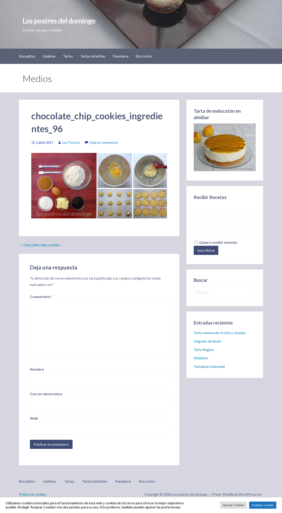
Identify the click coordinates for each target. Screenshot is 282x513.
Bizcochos (144, 56)
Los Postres (71, 142)
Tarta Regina (204, 349)
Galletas (49, 56)
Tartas (68, 56)
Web (34, 418)
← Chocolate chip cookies (39, 245)
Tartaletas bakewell (209, 366)
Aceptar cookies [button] (263, 505)
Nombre (37, 369)
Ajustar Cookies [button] (233, 505)
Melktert (201, 358)
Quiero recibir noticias (216, 242)
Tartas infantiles (92, 56)
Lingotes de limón (207, 341)
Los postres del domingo (59, 20)
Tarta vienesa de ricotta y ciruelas (220, 332)
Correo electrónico (46, 394)
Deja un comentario (104, 142)
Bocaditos (27, 56)
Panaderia (120, 56)
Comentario (41, 296)
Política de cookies (32, 494)
